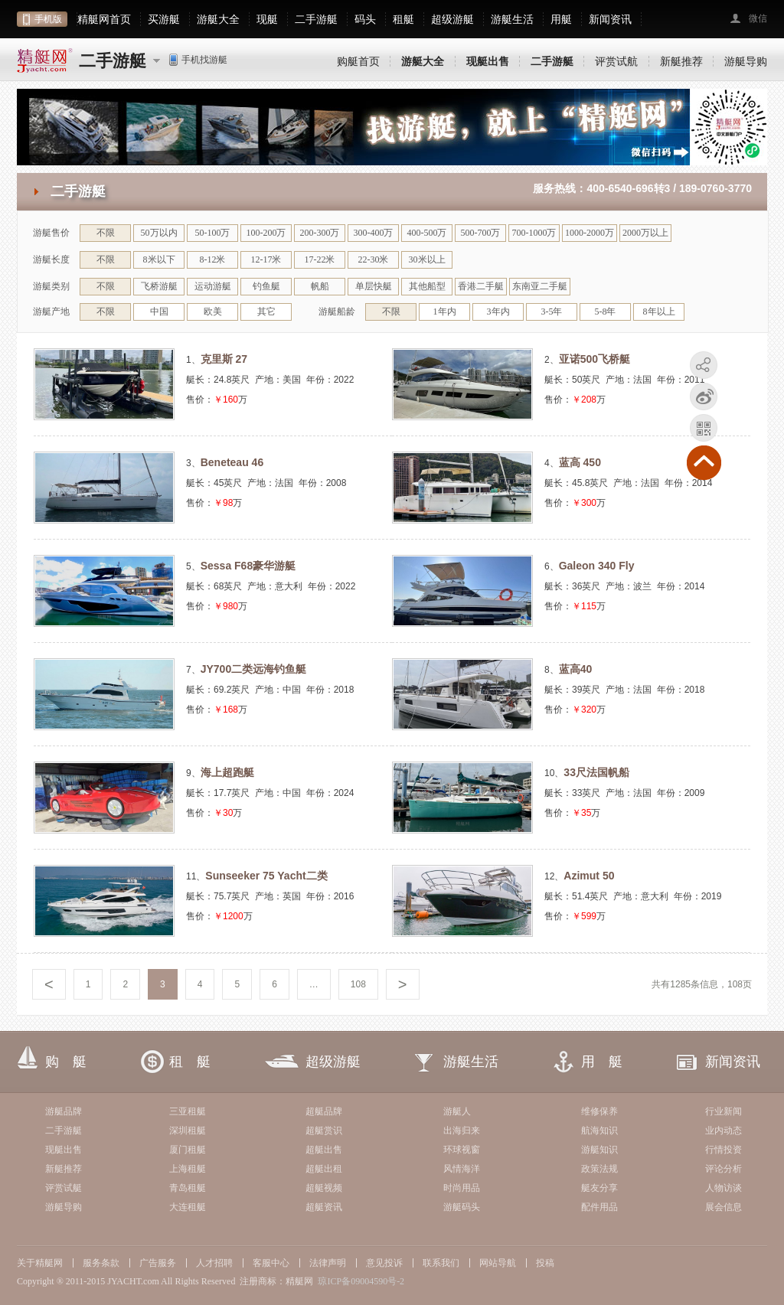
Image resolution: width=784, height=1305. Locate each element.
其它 (266, 311)
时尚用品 (461, 1188)
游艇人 (457, 1111)
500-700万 (481, 232)
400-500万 (427, 232)
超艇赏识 (323, 1130)
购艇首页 (358, 61)
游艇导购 (745, 61)
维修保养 (599, 1111)
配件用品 (599, 1207)
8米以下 (159, 259)
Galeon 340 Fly (597, 566)
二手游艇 (316, 19)
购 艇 (66, 1061)
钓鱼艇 (266, 286)
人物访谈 (723, 1188)
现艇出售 (63, 1149)
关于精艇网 (40, 1262)
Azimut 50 (589, 875)
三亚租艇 (187, 1111)
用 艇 (601, 1061)
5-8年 (605, 311)
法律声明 (327, 1262)
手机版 (48, 19)
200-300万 (320, 232)
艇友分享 (599, 1188)
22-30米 (373, 259)
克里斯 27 (224, 359)
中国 (159, 311)
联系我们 (441, 1262)
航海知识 (599, 1130)
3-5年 (552, 311)
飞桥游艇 (159, 286)
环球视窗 (461, 1149)
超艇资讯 (323, 1207)
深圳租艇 (187, 1130)
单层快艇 (373, 286)
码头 (365, 19)
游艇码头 (461, 1207)
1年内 (444, 311)
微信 (758, 18)
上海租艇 (187, 1168)
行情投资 (723, 1149)
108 (358, 984)
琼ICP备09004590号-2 (361, 1281)
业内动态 (723, 1130)
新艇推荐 (681, 61)
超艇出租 (323, 1168)
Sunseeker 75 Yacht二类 (266, 875)
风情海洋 (461, 1168)
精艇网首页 (104, 19)
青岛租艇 (187, 1188)
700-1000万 (534, 232)
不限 (105, 232)
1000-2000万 (589, 232)
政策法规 (599, 1168)
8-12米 (213, 259)
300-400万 (374, 232)
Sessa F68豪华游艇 (248, 566)
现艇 (267, 19)
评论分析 (723, 1168)
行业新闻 (723, 1111)
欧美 (213, 311)
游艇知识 (599, 1149)
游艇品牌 (63, 1111)
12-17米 (266, 259)
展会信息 (723, 1207)
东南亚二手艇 (539, 286)
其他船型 (427, 286)
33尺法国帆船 (596, 772)
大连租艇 (187, 1207)
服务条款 (101, 1262)
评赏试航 (616, 61)
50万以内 (159, 232)
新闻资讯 (610, 19)
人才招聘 (214, 1262)
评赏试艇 (63, 1188)
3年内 (498, 311)
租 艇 (190, 1061)
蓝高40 (576, 669)
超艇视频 (323, 1188)
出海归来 (461, 1130)
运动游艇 (212, 286)
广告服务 (157, 1262)
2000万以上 (645, 232)
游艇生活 (512, 19)
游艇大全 (218, 19)
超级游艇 (452, 19)
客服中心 (271, 1262)
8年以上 (659, 311)
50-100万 (212, 232)
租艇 (403, 19)
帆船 (320, 286)
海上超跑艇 (227, 772)
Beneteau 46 (232, 462)
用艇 (561, 19)
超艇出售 (323, 1149)
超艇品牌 (323, 1111)
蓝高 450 (580, 462)
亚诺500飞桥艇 (594, 359)
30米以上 (427, 259)
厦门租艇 (187, 1149)
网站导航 (497, 1262)
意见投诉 (384, 1262)
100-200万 (266, 232)
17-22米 (320, 259)
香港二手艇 (481, 286)
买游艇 (164, 19)
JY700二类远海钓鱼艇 (253, 669)
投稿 (545, 1262)
